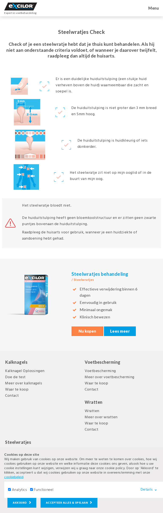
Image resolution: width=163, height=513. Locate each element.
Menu (153, 8)
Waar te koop (16, 390)
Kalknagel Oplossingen (25, 371)
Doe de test (15, 377)
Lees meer (120, 331)
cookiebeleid (13, 477)
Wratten (92, 411)
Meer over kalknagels (23, 383)
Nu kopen (87, 331)
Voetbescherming (100, 371)
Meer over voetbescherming (109, 377)
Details (150, 489)
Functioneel (43, 490)
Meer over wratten (101, 417)
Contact (12, 396)
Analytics (19, 490)
